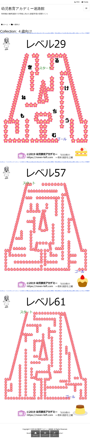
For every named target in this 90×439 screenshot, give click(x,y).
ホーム (5, 24)
